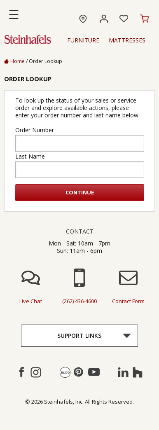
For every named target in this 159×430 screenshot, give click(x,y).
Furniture (83, 40)
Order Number (34, 130)
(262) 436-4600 (79, 301)
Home (14, 61)
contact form (128, 301)
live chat (30, 301)
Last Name (30, 156)
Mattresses (127, 40)
